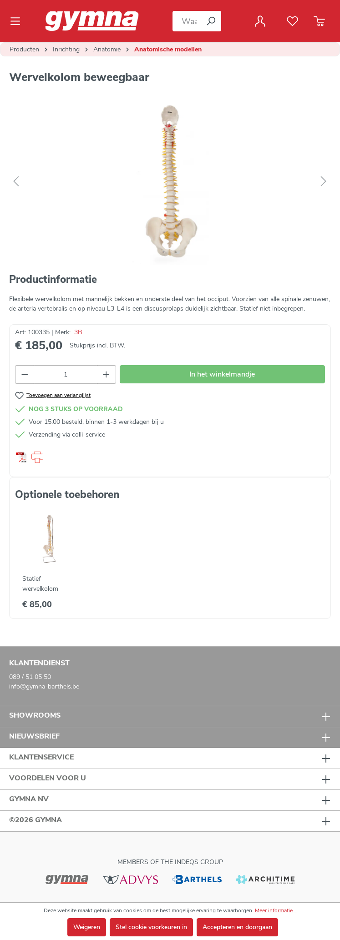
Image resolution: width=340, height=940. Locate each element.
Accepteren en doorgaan (237, 927)
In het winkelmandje (222, 374)
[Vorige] (16, 181)
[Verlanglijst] (292, 21)
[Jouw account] (260, 21)
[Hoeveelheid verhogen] (106, 374)
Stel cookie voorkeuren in (151, 927)
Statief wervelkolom (40, 583)
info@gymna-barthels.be (44, 686)
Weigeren (86, 927)
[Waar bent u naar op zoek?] (187, 21)
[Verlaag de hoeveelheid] (24, 374)
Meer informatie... (276, 910)
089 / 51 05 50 (30, 677)
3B (78, 332)
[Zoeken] (210, 21)
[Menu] (18, 21)
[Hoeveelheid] (66, 374)
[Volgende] (323, 181)
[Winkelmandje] (319, 21)
